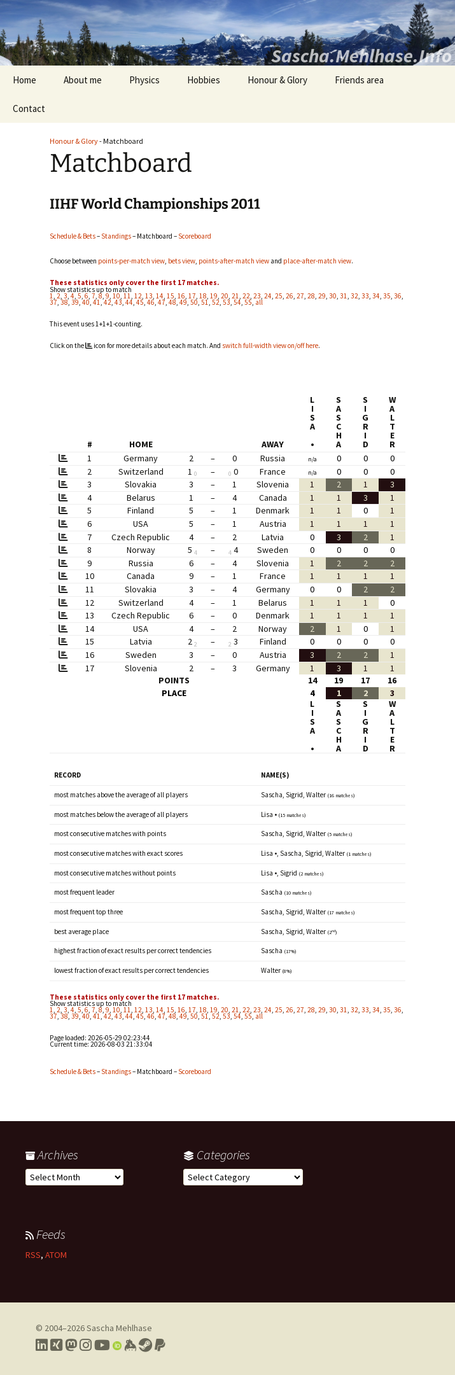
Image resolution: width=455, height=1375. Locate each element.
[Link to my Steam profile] (145, 1345)
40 (86, 302)
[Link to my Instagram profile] (86, 1345)
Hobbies (203, 80)
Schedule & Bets (72, 236)
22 (246, 295)
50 (194, 302)
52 (216, 302)
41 (97, 302)
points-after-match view (234, 260)
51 (205, 302)
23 (257, 295)
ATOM (56, 1254)
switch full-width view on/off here (270, 345)
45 (140, 302)
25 (279, 295)
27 (300, 295)
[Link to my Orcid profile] (117, 1345)
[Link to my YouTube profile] (102, 1345)
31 (343, 295)
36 (398, 295)
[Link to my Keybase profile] (130, 1345)
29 (322, 295)
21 (235, 295)
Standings (116, 236)
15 (170, 295)
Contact (29, 108)
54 (237, 302)
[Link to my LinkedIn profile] (42, 1345)
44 (129, 302)
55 (248, 302)
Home (24, 80)
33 (365, 295)
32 (354, 295)
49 (183, 302)
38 (64, 302)
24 (268, 295)
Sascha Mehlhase (119, 1328)
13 (149, 295)
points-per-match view (131, 260)
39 (75, 302)
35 (387, 295)
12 (138, 295)
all (259, 302)
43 (118, 302)
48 (172, 302)
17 (192, 295)
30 (333, 295)
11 (127, 295)
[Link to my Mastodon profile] (71, 1345)
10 (116, 295)
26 (289, 295)
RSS (33, 1254)
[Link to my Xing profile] (56, 1345)
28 (311, 295)
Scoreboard (194, 236)
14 (160, 295)
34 (376, 295)
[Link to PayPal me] (160, 1345)
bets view (181, 260)
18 (203, 295)
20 (224, 295)
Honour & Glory (277, 80)
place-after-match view (317, 260)
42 (107, 302)
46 (151, 302)
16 (181, 295)
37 (53, 302)
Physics (144, 80)
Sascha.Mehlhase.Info (361, 55)
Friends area (359, 80)
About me (83, 80)
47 (161, 302)
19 (214, 295)
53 (226, 302)
